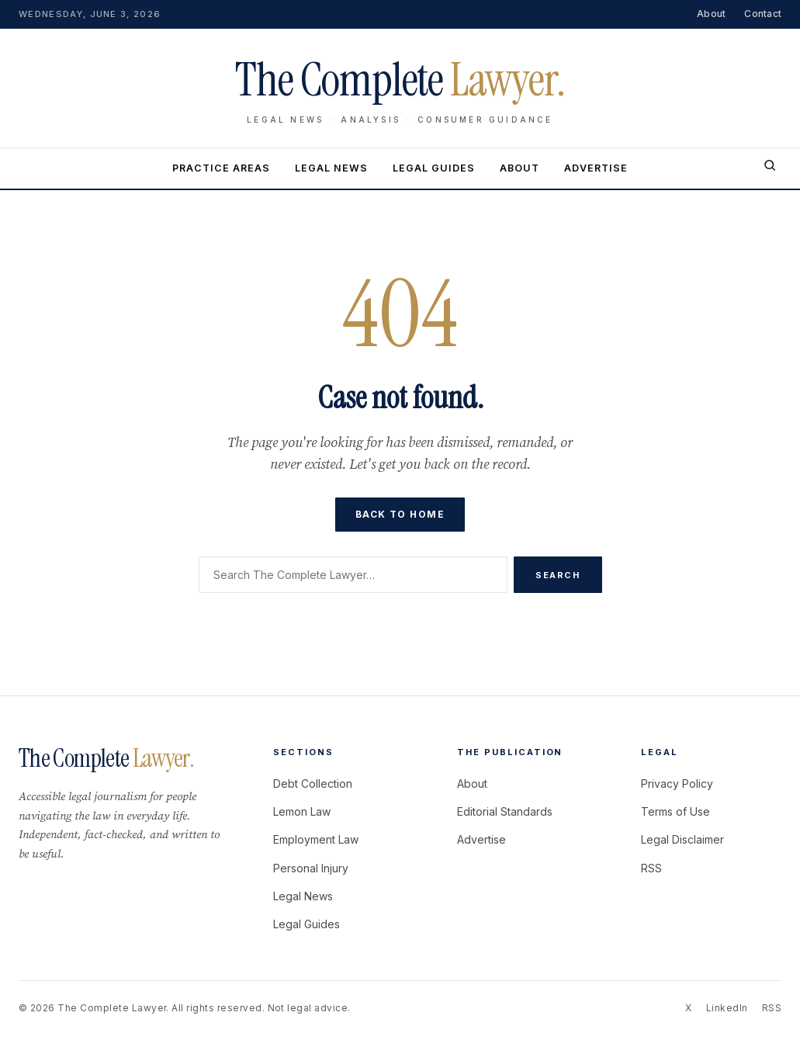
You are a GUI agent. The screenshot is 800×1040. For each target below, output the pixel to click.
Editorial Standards (504, 811)
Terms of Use (675, 811)
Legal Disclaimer (682, 839)
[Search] (769, 168)
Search (557, 575)
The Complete (106, 758)
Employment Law (315, 839)
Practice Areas (221, 168)
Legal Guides (434, 168)
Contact (762, 13)
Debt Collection (312, 783)
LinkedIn (727, 1008)
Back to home (400, 514)
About (711, 13)
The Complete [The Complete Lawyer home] (399, 80)
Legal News (331, 168)
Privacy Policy (677, 783)
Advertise (596, 168)
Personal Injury (310, 868)
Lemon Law (302, 811)
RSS (651, 868)
